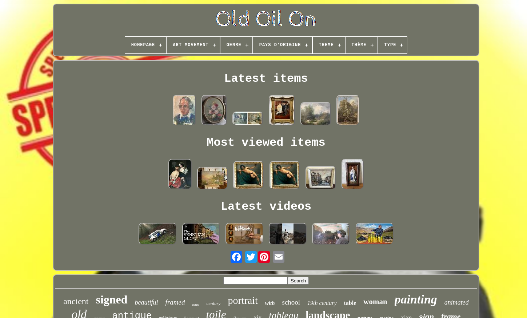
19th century (321, 303)
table (350, 303)
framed (175, 302)
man (195, 304)
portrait (242, 300)
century (213, 303)
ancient (75, 301)
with (270, 303)
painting (416, 299)
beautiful (146, 302)
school (291, 302)
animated (456, 302)
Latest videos (266, 206)
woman (375, 301)
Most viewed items (266, 142)
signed (111, 299)
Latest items (266, 78)
